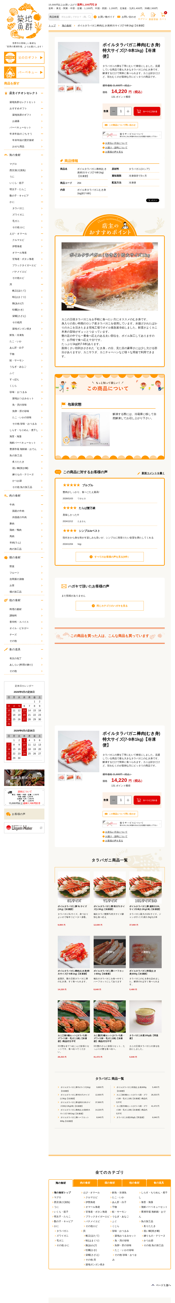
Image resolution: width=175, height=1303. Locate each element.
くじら (26, 385)
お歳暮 (27, 121)
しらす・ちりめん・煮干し (26, 430)
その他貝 (27, 322)
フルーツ (26, 572)
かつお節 (27, 480)
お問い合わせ (126, 16)
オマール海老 (27, 252)
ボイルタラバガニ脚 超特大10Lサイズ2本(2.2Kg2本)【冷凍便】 (75, 1104)
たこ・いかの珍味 (27, 417)
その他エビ (27, 278)
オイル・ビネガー (26, 628)
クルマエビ (27, 240)
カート (162, 16)
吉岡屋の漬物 (26, 579)
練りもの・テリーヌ (27, 474)
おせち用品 (27, 146)
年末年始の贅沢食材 (27, 140)
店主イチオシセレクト (21, 93)
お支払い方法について (116, 143)
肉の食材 (12, 495)
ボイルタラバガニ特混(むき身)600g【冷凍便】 (131, 1089)
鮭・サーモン (26, 360)
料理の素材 (26, 609)
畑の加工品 (26, 591)
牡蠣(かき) (27, 309)
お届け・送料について (116, 147)
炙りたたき (27, 461)
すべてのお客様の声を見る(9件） (112, 556)
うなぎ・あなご (26, 366)
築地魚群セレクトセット (26, 102)
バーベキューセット (26, 127)
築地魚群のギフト (27, 114)
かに (12, 202)
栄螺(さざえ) (27, 316)
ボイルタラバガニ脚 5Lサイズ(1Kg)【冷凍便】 (75, 1089)
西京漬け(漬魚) (26, 170)
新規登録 (153, 17)
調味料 (26, 615)
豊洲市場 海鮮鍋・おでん (26, 449)
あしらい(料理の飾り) (26, 664)
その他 (26, 641)
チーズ (26, 634)
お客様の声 (15, 814)
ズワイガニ (27, 214)
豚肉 (26, 523)
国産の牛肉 (27, 511)
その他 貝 (89, 1259)
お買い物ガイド (104, 16)
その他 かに (27, 227)
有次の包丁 (26, 658)
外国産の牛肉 (27, 517)
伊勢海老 (27, 246)
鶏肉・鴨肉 (26, 530)
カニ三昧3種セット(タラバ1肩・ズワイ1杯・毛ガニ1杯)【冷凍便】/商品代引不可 (131, 1098)
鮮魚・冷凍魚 (26, 335)
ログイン (142, 16)
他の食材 (12, 600)
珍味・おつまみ (18, 392)
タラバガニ (27, 208)
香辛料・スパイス (26, 622)
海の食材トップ (61, 1192)
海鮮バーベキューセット (26, 442)
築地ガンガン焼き (27, 328)
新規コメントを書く (153, 473)
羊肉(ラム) (26, 542)
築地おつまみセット (27, 398)
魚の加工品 (16, 455)
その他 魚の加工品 (27, 487)
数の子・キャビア (26, 195)
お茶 (26, 585)
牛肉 (12, 504)
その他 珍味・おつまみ (27, 423)
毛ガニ (27, 221)
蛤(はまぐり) (27, 297)
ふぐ (26, 373)
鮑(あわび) (27, 303)
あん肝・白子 (26, 347)
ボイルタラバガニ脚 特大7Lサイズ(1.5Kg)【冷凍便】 (75, 1097)
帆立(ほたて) (27, 290)
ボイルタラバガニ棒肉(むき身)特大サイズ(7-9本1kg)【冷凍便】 (75, 1112)
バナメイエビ (27, 271)
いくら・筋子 (26, 183)
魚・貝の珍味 (27, 404)
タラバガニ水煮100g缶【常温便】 (130, 1117)
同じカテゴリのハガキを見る (112, 605)
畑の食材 (12, 557)
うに (26, 176)
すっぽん (26, 379)
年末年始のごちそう (21, 133)
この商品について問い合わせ (122, 125)
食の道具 (12, 649)
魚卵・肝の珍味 (27, 411)
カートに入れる (150, 111)
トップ (52, 25)
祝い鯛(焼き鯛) (27, 468)
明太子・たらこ (26, 189)
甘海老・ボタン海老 (27, 259)
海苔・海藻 (26, 436)
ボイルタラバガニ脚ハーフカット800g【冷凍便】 (74, 1119)
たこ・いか (26, 341)
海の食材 (12, 155)
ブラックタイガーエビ (27, 265)
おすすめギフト (18, 108)
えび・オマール (18, 233)
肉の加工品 (26, 549)
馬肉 (26, 536)
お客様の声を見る (114, 152)
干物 (26, 354)
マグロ (26, 164)
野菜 (26, 566)
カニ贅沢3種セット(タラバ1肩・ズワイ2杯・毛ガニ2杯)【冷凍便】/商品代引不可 (131, 1110)
